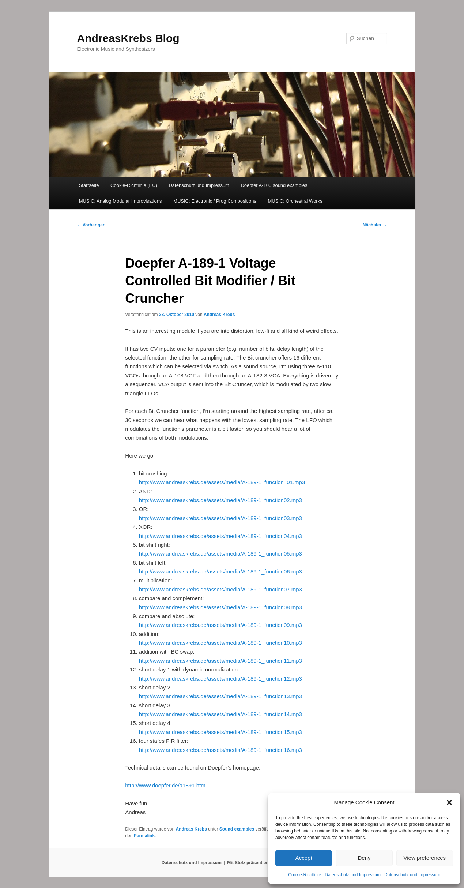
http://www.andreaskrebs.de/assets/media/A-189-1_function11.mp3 (220, 661)
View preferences (425, 858)
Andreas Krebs (219, 314)
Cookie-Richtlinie (304, 874)
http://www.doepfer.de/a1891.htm (165, 785)
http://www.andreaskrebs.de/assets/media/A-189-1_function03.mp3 (220, 518)
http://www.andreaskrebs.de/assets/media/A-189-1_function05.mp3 (220, 553)
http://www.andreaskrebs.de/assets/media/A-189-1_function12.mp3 (220, 679)
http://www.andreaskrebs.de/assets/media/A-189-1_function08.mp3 (220, 607)
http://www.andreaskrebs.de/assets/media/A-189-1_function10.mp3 (220, 643)
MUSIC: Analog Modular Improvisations (120, 201)
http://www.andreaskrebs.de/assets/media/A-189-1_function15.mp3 (220, 732)
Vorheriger (91, 224)
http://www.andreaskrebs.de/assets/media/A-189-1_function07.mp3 (220, 589)
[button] (449, 802)
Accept (303, 858)
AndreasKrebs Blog (128, 38)
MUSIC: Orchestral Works (295, 201)
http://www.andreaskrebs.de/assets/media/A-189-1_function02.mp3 (220, 500)
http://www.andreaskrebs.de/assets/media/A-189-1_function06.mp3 (220, 571)
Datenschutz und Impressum (353, 874)
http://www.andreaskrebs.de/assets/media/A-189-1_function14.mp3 (220, 714)
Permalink (144, 835)
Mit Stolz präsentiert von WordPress (264, 862)
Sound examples (236, 829)
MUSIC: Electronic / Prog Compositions (214, 201)
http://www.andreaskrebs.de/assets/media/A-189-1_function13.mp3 (220, 696)
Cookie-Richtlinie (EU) (133, 185)
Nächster (375, 224)
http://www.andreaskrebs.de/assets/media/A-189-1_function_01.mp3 (222, 482)
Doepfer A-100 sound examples (274, 185)
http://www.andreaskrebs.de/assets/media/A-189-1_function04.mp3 (220, 536)
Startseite (89, 185)
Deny (364, 858)
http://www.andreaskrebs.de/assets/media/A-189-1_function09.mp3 (220, 625)
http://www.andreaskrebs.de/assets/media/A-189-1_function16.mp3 (220, 750)
